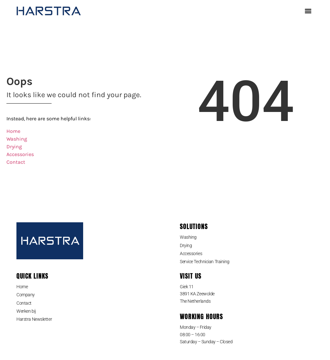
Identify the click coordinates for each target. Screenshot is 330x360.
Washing (16, 139)
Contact (15, 162)
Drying (14, 146)
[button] (308, 11)
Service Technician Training (204, 261)
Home (13, 131)
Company (25, 294)
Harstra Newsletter (34, 319)
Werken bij (26, 311)
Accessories (20, 154)
